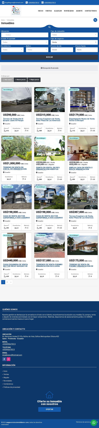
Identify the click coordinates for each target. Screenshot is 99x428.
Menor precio (20, 80)
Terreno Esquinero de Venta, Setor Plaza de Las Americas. (81, 217)
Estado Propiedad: (8, 39)
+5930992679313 (50, 2)
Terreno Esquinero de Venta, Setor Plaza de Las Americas (48, 120)
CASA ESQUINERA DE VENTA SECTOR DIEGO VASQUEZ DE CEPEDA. (15, 266)
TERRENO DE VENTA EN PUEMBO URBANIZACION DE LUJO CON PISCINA (81, 266)
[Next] (11, 282)
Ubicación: (5, 31)
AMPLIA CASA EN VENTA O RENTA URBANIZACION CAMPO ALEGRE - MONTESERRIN (81, 170)
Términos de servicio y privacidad (87, 422)
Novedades (69, 11)
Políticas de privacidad (12, 387)
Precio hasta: (80, 46)
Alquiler (58, 11)
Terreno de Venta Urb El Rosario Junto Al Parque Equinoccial (13, 120)
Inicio (40, 11)
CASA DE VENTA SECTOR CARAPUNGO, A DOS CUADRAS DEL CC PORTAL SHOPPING (16, 217)
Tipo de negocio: (57, 39)
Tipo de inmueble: (58, 31)
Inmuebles (10, 20)
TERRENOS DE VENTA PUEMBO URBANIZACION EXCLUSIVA (49, 265)
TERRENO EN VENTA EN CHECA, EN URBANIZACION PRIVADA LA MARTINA (15, 169)
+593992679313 (33, 2)
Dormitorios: (6, 46)
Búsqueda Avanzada (49, 68)
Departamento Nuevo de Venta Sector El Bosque (82, 120)
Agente (79, 11)
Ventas (48, 11)
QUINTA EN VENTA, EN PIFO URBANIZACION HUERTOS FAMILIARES (48, 169)
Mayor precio (34, 80)
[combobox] (74, 35)
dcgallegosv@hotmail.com (12, 355)
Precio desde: (56, 46)
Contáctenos (91, 11)
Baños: (28, 46)
